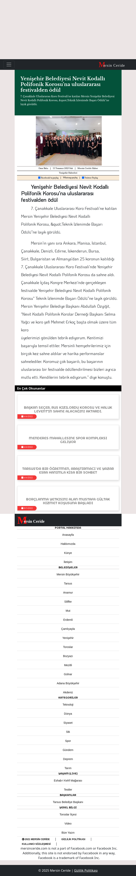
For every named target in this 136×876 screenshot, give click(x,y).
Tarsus (68, 583)
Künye (68, 552)
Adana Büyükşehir (68, 683)
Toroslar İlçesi (68, 814)
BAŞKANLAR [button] (68, 795)
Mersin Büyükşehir (68, 574)
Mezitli (68, 665)
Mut (68, 610)
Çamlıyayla (68, 628)
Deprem (68, 759)
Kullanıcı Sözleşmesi (36, 844)
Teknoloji (68, 704)
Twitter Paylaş (90, 178)
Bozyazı (68, 656)
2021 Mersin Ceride (36, 839)
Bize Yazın (68, 832)
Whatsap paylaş (70, 178)
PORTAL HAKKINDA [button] (68, 527)
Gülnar (68, 674)
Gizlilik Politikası (73, 839)
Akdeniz (68, 692)
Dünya (68, 713)
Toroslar (68, 647)
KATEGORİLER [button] (68, 697)
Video (68, 823)
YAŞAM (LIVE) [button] (68, 773)
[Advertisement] (68, 29)
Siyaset (68, 722)
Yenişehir (68, 637)
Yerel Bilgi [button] (68, 807)
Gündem (68, 750)
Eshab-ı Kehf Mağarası (68, 780)
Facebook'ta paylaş (48, 178)
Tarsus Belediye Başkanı (68, 802)
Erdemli (68, 619)
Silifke (68, 601)
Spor (68, 740)
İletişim (68, 562)
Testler (68, 789)
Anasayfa (68, 534)
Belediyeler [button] (68, 567)
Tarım (68, 768)
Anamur (68, 592)
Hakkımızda (68, 543)
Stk (68, 731)
